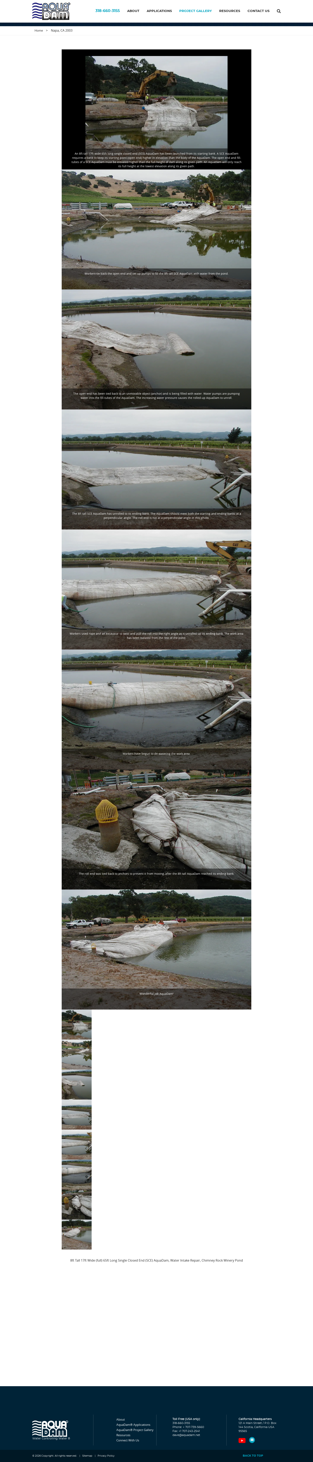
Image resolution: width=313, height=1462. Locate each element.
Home (39, 30)
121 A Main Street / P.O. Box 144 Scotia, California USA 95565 (257, 1427)
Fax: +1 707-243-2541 (186, 1431)
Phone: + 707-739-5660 (188, 1427)
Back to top (253, 1456)
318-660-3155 (107, 12)
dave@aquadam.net (186, 1435)
